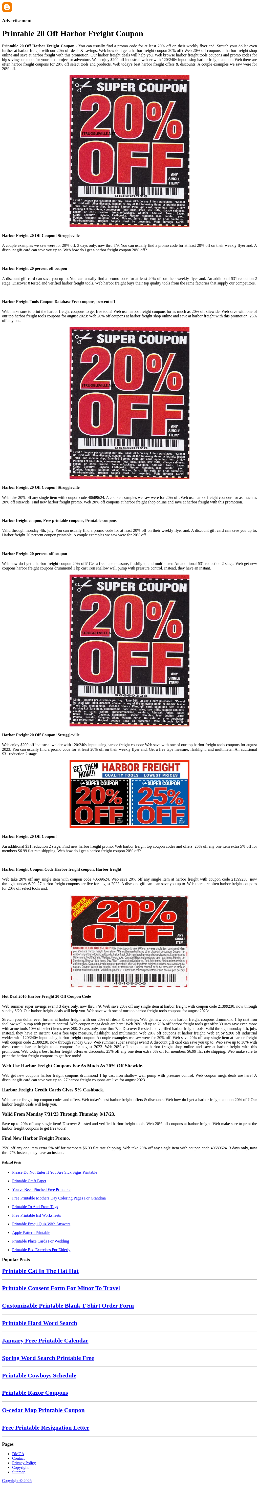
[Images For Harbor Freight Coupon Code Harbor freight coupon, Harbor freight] (129, 859)
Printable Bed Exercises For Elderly (41, 1250)
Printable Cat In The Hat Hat (40, 1271)
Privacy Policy (24, 1463)
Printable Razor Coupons (35, 1392)
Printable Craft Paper (29, 1181)
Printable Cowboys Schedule (39, 1375)
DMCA (18, 1454)
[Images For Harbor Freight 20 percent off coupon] (129, 258)
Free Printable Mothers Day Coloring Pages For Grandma (59, 1198)
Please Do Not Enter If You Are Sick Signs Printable (54, 1172)
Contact (18, 1458)
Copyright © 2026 (17, 1480)
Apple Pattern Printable (31, 1232)
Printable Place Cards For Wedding (40, 1241)
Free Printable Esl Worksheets (36, 1215)
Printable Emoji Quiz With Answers (41, 1224)
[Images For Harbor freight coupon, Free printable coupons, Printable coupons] (129, 510)
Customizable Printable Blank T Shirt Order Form (68, 1305)
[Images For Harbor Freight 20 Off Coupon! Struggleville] (129, 151)
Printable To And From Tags (35, 1207)
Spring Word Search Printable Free (48, 1358)
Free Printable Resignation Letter (45, 1427)
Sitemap (18, 1472)
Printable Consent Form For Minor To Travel (61, 1288)
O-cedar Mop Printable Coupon (43, 1410)
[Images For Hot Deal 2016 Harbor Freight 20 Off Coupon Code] (129, 942)
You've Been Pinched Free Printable (41, 1189)
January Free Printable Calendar (45, 1340)
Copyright (20, 1467)
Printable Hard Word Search (39, 1323)
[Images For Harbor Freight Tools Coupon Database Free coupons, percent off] (129, 292)
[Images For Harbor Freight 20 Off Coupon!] (129, 794)
